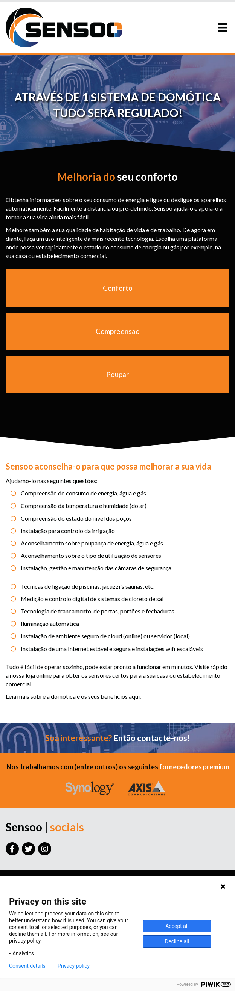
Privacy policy (74, 966)
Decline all (177, 941)
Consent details (27, 966)
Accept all (177, 926)
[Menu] (222, 27)
